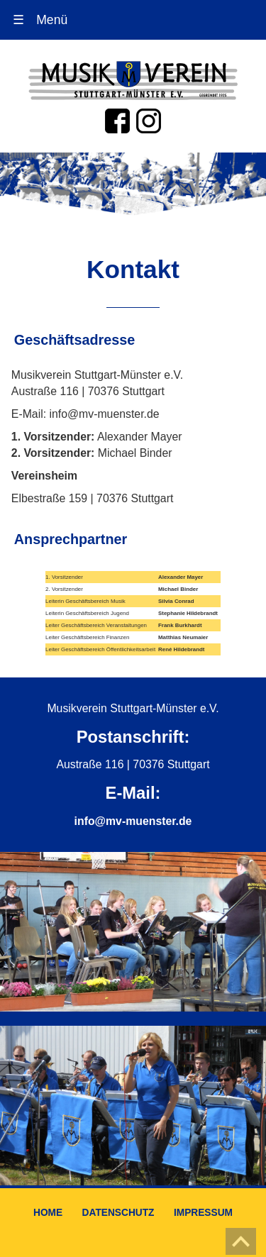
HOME (47, 1212)
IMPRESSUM (203, 1212)
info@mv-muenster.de (133, 821)
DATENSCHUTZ (118, 1212)
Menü (40, 20)
